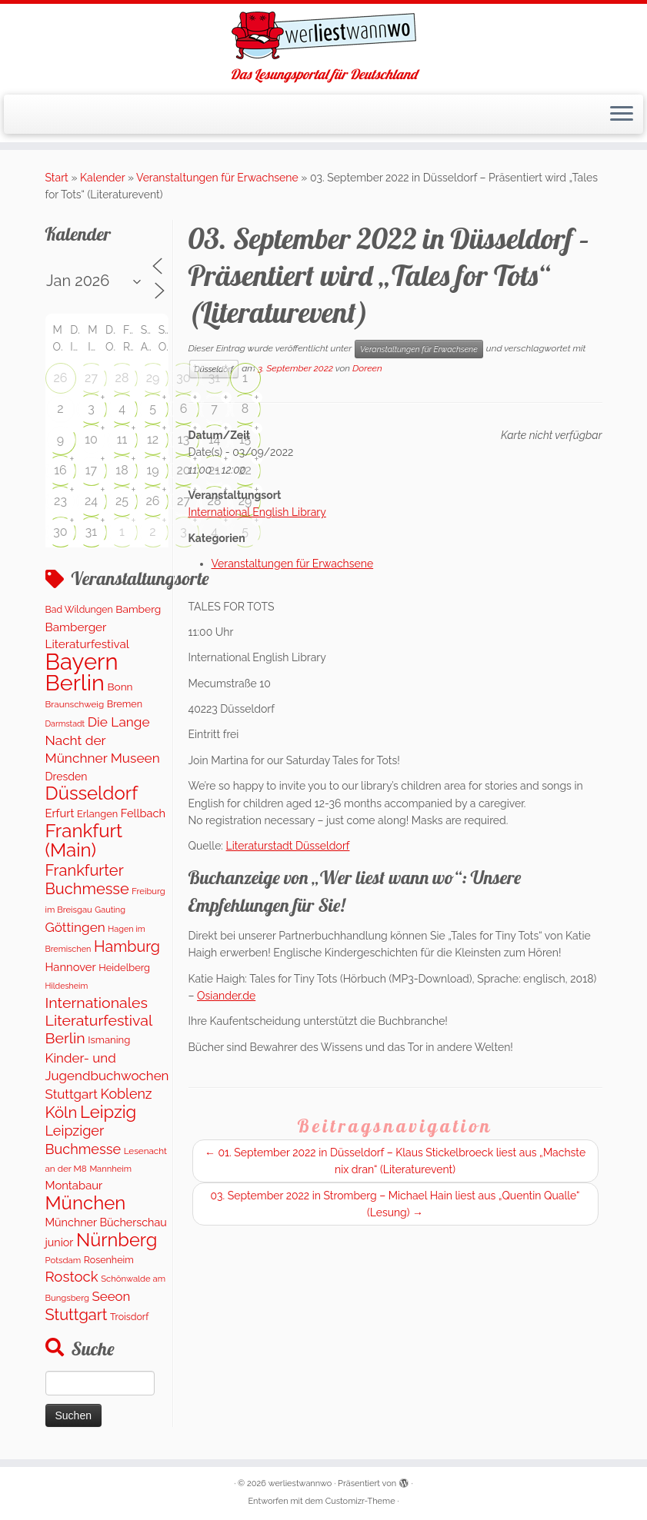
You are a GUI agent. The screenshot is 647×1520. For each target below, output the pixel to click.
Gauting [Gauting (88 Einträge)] (110, 910)
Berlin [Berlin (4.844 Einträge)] (75, 683)
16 (60, 470)
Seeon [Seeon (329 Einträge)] (111, 1296)
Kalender (102, 177)
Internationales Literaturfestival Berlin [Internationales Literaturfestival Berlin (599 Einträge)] (98, 1021)
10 (91, 439)
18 (121, 470)
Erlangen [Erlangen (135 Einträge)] (97, 814)
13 (183, 439)
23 (60, 501)
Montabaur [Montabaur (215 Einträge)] (74, 1185)
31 (214, 378)
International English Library (257, 512)
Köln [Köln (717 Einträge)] (61, 1112)
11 (122, 439)
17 (91, 470)
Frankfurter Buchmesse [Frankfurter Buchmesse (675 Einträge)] (87, 879)
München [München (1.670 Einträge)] (85, 1203)
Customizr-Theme (360, 1501)
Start (56, 177)
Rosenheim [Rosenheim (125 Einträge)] (109, 1260)
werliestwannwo (300, 1483)
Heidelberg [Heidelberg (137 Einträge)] (124, 967)
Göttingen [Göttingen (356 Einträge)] (75, 927)
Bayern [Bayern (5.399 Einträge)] (81, 661)
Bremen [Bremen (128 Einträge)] (124, 704)
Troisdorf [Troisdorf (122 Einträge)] (129, 1316)
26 (61, 378)
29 (153, 378)
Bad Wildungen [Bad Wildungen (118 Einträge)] (79, 609)
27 (91, 378)
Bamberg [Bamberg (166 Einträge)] (138, 609)
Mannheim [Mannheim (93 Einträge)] (110, 1168)
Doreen (367, 368)
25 (121, 501)
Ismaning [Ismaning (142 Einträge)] (109, 1040)
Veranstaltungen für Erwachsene (217, 177)
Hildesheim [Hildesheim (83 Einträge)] (66, 985)
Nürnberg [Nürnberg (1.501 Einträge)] (116, 1240)
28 (122, 378)
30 (183, 378)
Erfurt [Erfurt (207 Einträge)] (60, 813)
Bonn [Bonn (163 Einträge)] (119, 686)
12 (152, 439)
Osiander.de (226, 995)
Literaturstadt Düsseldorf (288, 846)
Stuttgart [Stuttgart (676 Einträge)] (76, 1314)
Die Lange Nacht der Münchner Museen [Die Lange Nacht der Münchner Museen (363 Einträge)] (102, 740)
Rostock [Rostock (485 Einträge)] (71, 1277)
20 (183, 470)
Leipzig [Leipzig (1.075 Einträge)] (108, 1112)
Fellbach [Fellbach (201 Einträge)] (143, 813)
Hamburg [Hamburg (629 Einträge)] (127, 946)
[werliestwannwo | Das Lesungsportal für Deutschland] (323, 35)
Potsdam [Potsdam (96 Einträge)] (63, 1260)
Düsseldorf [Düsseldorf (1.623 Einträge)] (91, 793)
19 (152, 470)
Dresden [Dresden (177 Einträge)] (66, 776)
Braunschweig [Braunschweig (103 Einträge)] (75, 704)
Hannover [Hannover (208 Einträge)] (70, 966)
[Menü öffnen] (621, 114)
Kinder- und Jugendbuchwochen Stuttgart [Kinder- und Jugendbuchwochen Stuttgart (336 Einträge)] (107, 1076)
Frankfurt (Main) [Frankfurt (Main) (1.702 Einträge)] (84, 840)
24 (91, 501)
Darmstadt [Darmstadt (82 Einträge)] (65, 723)
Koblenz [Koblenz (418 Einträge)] (126, 1094)
